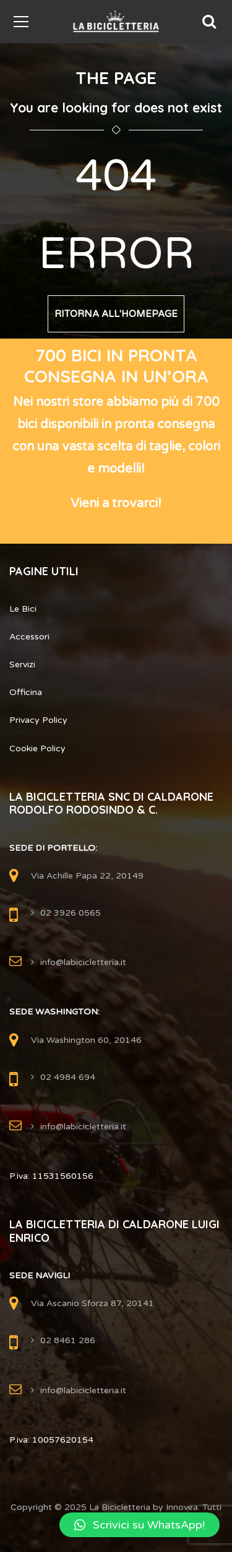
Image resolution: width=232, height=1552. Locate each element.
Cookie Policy (37, 748)
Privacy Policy (38, 720)
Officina (25, 692)
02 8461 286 (67, 1340)
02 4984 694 (67, 1077)
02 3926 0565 (70, 913)
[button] (139, 1524)
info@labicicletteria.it (83, 962)
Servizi (22, 664)
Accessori (29, 636)
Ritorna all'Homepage (116, 313)
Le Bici (23, 609)
